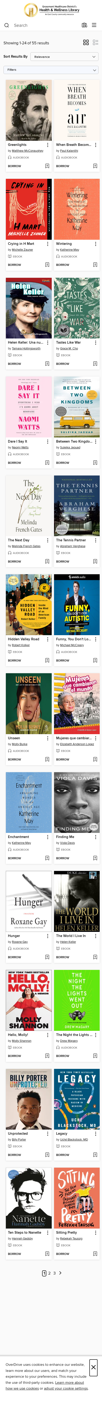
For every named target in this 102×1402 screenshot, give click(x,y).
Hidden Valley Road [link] (23, 639)
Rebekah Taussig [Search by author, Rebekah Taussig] (71, 1238)
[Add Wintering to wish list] (95, 265)
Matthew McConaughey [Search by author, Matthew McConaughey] (27, 151)
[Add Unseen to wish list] (47, 760)
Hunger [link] (14, 936)
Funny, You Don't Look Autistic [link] (74, 639)
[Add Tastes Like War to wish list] (95, 364)
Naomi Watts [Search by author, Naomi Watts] (20, 447)
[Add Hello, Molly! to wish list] (47, 1056)
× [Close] (93, 1368)
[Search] (7, 25)
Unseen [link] (14, 738)
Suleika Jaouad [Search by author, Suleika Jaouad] (70, 447)
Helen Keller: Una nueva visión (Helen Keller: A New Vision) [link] (26, 343)
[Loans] (84, 26)
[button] (86, 44)
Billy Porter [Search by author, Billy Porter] (19, 1139)
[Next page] (60, 1273)
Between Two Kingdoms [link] (74, 442)
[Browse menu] (94, 25)
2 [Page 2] (49, 1273)
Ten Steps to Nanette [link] (24, 1233)
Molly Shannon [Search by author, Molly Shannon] (21, 1041)
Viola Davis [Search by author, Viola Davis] (67, 843)
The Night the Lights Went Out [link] (74, 1035)
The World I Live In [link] (71, 936)
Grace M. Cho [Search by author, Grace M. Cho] (69, 348)
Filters (11, 70)
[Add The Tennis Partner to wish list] (95, 562)
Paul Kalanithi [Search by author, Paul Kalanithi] (69, 151)
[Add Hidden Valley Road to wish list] (47, 661)
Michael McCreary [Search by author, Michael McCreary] (72, 645)
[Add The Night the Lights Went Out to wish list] (95, 1056)
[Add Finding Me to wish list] (95, 859)
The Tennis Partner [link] (71, 540)
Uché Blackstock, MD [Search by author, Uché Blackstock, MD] (74, 1139)
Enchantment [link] (18, 837)
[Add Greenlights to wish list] (47, 166)
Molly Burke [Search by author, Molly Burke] (19, 744)
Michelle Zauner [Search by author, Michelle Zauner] (22, 250)
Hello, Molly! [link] (18, 1035)
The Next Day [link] (18, 540)
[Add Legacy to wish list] (95, 1155)
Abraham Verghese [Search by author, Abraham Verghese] (72, 546)
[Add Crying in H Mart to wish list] (47, 265)
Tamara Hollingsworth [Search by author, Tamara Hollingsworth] (26, 348)
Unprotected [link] (18, 1134)
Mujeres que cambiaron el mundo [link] (74, 738)
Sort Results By (16, 56)
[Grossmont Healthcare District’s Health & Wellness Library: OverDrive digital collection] (51, 10)
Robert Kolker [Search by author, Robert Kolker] (21, 645)
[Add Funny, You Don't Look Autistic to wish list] (95, 661)
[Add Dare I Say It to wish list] (47, 463)
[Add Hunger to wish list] (47, 958)
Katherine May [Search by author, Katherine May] (69, 250)
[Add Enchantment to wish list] (47, 859)
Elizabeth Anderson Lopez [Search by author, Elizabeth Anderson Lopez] (77, 744)
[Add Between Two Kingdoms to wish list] (95, 463)
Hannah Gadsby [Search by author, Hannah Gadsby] (22, 1238)
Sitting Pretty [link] (66, 1233)
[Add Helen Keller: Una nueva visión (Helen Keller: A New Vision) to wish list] (47, 364)
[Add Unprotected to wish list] (47, 1155)
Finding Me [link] (65, 837)
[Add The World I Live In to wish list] (95, 958)
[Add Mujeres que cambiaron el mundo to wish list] (95, 760)
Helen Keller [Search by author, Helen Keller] (68, 942)
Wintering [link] (64, 244)
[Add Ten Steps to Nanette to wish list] (47, 1254)
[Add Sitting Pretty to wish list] (95, 1254)
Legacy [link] (61, 1134)
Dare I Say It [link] (17, 442)
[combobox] (41, 25)
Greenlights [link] (17, 145)
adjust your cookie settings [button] (66, 1388)
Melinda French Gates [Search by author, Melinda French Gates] (26, 546)
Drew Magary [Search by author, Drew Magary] (69, 1041)
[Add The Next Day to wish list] (47, 562)
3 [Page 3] (54, 1273)
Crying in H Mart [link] (21, 244)
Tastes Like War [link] (68, 343)
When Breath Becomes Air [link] (74, 145)
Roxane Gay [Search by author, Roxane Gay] (20, 942)
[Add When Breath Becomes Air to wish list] (95, 166)
